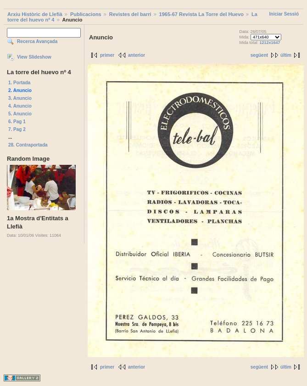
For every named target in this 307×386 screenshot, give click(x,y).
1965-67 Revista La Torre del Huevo (201, 14)
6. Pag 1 (17, 121)
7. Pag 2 (17, 129)
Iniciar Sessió (284, 13)
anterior (136, 55)
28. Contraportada (28, 144)
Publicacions (85, 14)
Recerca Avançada (37, 41)
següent (259, 55)
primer (107, 55)
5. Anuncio (20, 113)
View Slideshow (34, 57)
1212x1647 (270, 42)
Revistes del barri (130, 14)
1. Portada (19, 82)
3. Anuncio (20, 98)
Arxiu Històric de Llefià (34, 14)
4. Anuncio (20, 106)
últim (285, 55)
